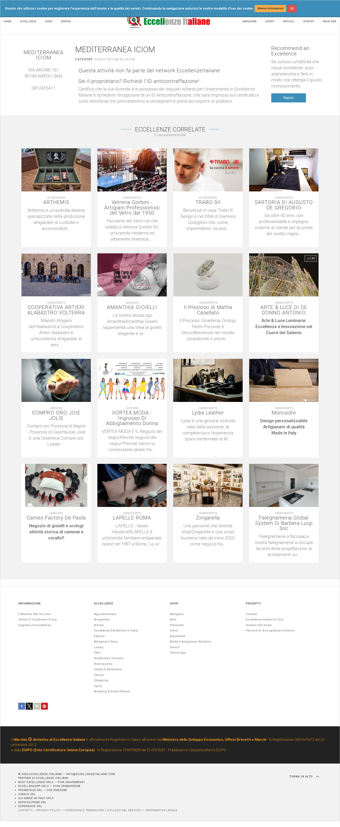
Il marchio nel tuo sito (34, 614)
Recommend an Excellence (290, 51)
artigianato (102, 619)
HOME (7, 21)
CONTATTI (25, 810)
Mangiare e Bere (106, 641)
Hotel (174, 630)
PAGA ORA (329, 21)
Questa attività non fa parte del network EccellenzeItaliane (149, 70)
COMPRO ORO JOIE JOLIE (56, 415)
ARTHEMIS (56, 202)
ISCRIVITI (308, 21)
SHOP (48, 21)
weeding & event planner (112, 691)
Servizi (175, 647)
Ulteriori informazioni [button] (270, 8)
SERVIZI (66, 21)
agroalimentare (105, 614)
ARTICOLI (288, 21)
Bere (173, 619)
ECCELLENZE (28, 21)
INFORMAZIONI (29, 603)
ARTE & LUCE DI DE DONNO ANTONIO (284, 310)
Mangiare (176, 614)
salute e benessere (108, 669)
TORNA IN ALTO (304, 776)
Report (288, 98)
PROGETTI (253, 603)
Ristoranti (177, 625)
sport (98, 686)
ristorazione (103, 663)
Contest (251, 614)
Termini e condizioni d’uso (37, 619)
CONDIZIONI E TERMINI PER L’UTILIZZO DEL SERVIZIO (103, 810)
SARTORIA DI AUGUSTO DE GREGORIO (284, 205)
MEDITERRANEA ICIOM (43, 55)
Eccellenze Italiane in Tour (265, 619)
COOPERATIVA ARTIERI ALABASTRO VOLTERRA (56, 310)
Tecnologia (178, 652)
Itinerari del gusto (259, 625)
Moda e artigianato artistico (190, 641)
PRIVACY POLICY (48, 810)
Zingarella (208, 518)
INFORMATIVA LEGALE (161, 810)
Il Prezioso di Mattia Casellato (208, 310)
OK (292, 8)
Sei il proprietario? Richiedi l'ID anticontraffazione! (139, 81)
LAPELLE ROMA (132, 518)
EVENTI (269, 21)
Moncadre (284, 413)
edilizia (99, 636)
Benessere (177, 636)
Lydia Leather (208, 413)
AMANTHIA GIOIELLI (132, 307)
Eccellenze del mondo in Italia (116, 630)
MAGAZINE (250, 21)
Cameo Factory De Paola (56, 518)
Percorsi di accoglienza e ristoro (270, 630)
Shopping (101, 680)
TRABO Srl (208, 202)
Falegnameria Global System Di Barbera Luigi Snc (284, 523)
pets (97, 652)
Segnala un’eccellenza (34, 625)
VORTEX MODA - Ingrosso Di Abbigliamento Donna (132, 418)
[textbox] (283, 327)
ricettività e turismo (109, 658)
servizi (99, 674)
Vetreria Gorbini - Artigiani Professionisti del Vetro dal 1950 (132, 208)
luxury (98, 647)
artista (99, 625)
